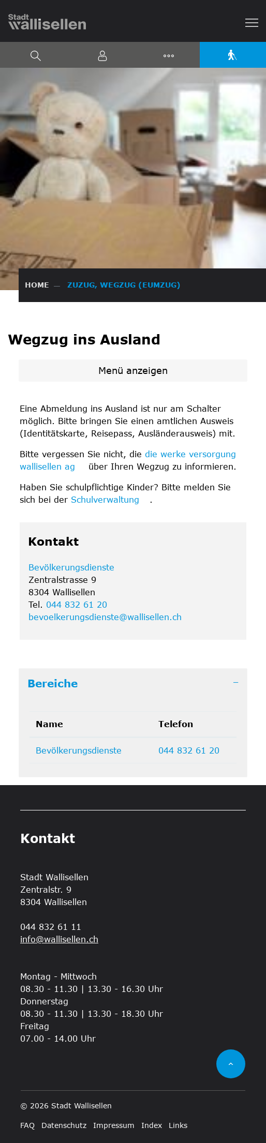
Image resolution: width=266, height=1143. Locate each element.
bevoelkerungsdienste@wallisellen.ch (105, 617)
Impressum (114, 1125)
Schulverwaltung (110, 499)
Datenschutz (63, 1125)
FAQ (27, 1125)
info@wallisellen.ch (59, 939)
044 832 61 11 (50, 926)
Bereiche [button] (52, 683)
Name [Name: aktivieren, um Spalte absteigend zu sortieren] (49, 724)
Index (151, 1125)
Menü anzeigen (133, 370)
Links (178, 1125)
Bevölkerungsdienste (71, 567)
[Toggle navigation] (252, 22)
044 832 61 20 (76, 604)
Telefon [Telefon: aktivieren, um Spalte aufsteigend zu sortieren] (175, 724)
